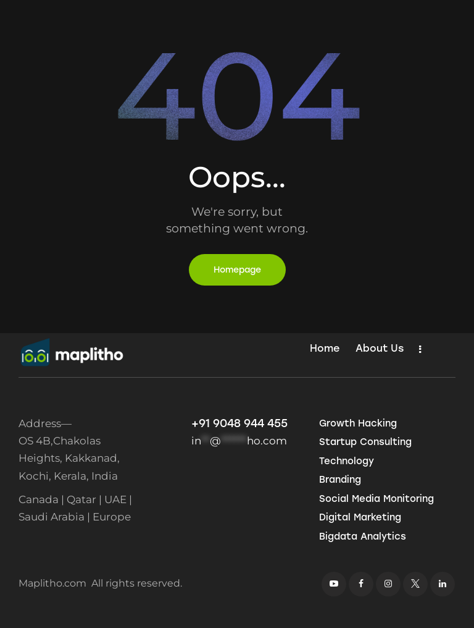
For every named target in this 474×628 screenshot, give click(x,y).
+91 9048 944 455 (239, 423)
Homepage (237, 270)
